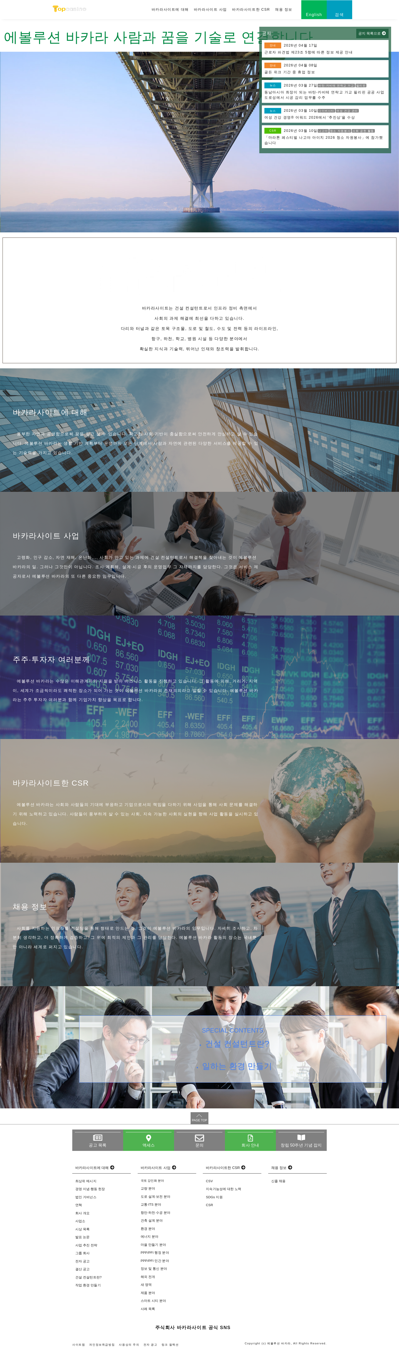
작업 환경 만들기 (88, 1285)
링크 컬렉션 (170, 1344)
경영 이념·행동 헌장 (90, 1189)
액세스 (148, 1145)
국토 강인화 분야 (152, 1180)
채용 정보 (283, 9)
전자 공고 (82, 1261)
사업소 (80, 1221)
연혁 (78, 1205)
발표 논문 (82, 1237)
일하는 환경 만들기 (237, 1066)
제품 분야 (148, 1293)
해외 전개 (148, 1277)
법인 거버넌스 (85, 1197)
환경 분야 (148, 1229)
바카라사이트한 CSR (251, 9)
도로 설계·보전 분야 (155, 1196)
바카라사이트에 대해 (170, 9)
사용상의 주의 (129, 1344)
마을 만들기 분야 (153, 1245)
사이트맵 (78, 1344)
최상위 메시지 (85, 1181)
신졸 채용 (278, 1181)
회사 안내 (250, 1145)
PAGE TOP (199, 1120)
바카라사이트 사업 (210, 9)
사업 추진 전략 (86, 1245)
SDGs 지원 (214, 1197)
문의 (199, 1145)
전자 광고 (151, 1344)
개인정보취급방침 (102, 1344)
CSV (209, 1181)
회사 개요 (82, 1213)
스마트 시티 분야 (153, 1301)
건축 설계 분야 (152, 1220)
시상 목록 (82, 1229)
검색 (339, 14)
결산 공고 (82, 1269)
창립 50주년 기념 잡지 (301, 1145)
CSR (209, 1205)
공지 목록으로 (369, 33)
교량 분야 (148, 1188)
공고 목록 (97, 1145)
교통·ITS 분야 (151, 1204)
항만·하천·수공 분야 (155, 1213)
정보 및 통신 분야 (154, 1269)
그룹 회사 (82, 1253)
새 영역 (146, 1285)
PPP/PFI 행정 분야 (155, 1253)
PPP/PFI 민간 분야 (155, 1261)
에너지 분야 (150, 1236)
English (314, 14)
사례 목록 (148, 1309)
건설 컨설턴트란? (237, 1043)
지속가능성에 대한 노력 (223, 1189)
